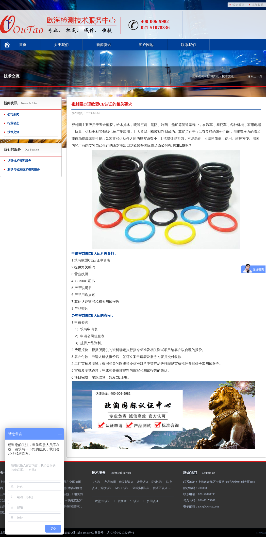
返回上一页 (255, 76)
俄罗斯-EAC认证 (128, 501)
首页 (22, 45)
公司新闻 (13, 114)
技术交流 (228, 76)
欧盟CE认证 (102, 501)
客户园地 (146, 45)
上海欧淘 (198, 76)
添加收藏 (258, 5)
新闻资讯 (103, 45)
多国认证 (153, 501)
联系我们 (188, 45)
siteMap (261, 532)
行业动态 (13, 123)
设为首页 (238, 5)
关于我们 (61, 45)
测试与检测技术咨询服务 (23, 169)
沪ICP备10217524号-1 (120, 532)
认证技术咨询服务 (19, 160)
